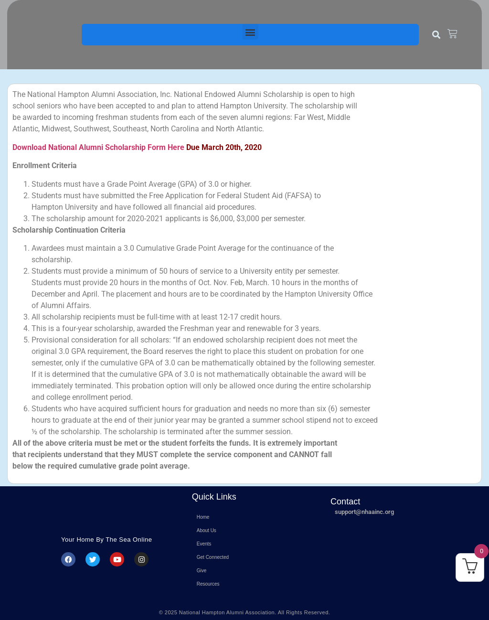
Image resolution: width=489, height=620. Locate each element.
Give (202, 570)
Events (204, 543)
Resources (208, 584)
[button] (250, 32)
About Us (206, 530)
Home (203, 517)
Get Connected (213, 557)
